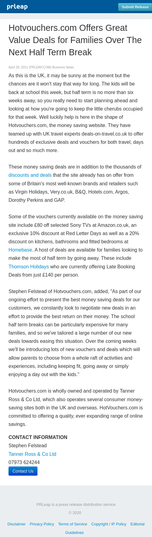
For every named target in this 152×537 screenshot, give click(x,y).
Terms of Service (72, 524)
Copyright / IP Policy (108, 524)
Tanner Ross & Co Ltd (32, 454)
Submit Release (135, 7)
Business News (63, 67)
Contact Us (23, 471)
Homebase (20, 249)
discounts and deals (30, 175)
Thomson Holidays (29, 266)
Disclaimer (16, 524)
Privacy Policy (42, 524)
